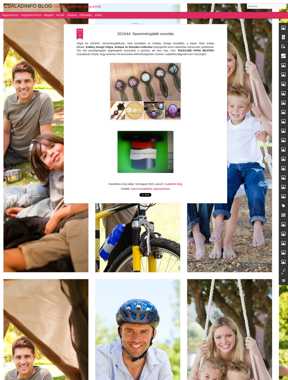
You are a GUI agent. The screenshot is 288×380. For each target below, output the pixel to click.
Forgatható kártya (31, 15)
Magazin (49, 15)
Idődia (98, 15)
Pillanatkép (86, 15)
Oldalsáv (72, 15)
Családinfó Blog (173, 184)
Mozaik (60, 15)
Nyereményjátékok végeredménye (150, 188)
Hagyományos (10, 15)
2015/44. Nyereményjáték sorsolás (145, 34)
